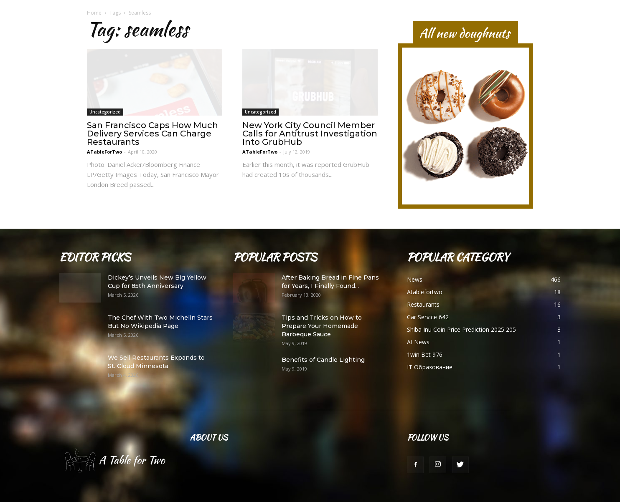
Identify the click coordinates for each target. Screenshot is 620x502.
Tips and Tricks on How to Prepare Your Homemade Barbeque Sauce (322, 326)
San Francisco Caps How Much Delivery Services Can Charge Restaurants (152, 133)
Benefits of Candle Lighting (323, 359)
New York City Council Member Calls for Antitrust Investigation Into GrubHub (309, 133)
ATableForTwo (104, 152)
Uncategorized (105, 112)
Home (94, 12)
